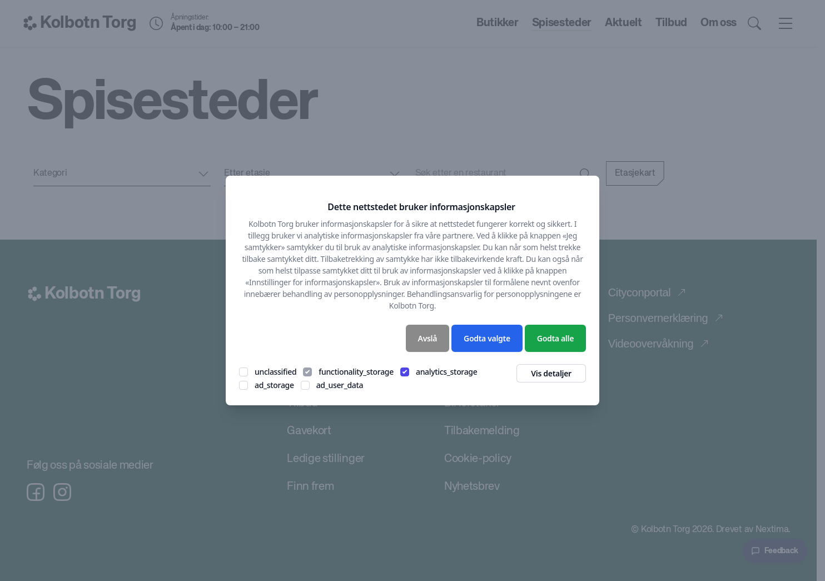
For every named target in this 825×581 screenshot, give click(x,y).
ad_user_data (340, 385)
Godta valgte (487, 338)
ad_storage (274, 385)
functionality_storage (356, 371)
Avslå (428, 338)
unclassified (275, 371)
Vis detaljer (551, 373)
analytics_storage (447, 371)
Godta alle (555, 338)
